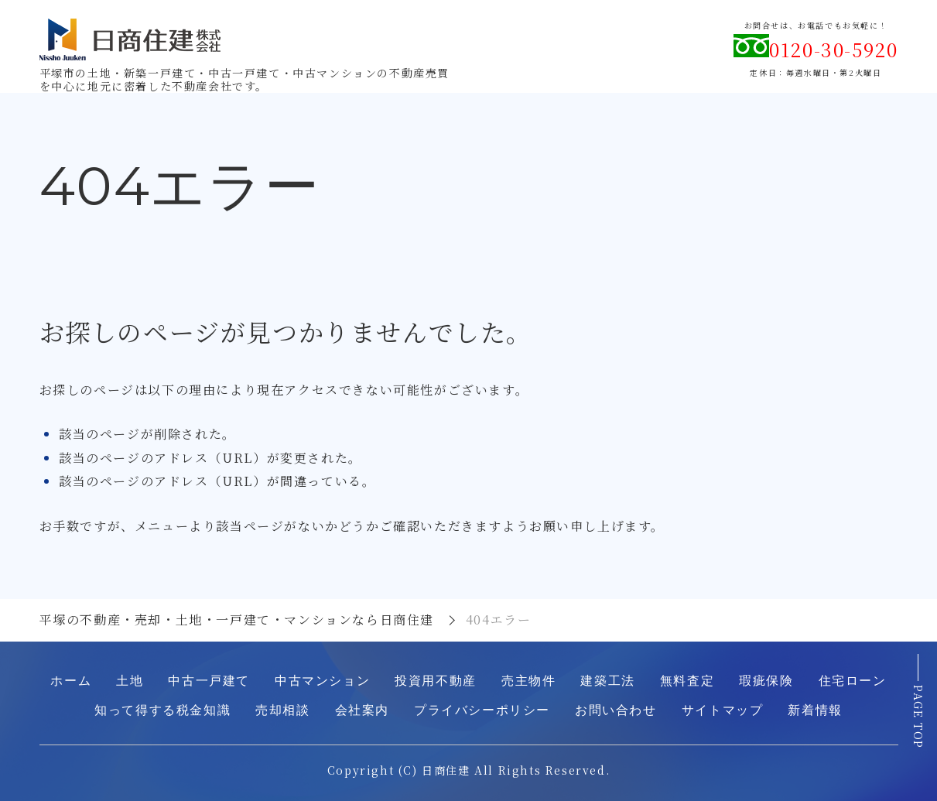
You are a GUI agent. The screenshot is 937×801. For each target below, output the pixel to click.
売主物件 (528, 680)
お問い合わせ (616, 710)
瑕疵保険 (766, 680)
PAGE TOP (918, 717)
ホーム (70, 680)
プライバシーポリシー (482, 710)
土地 (129, 680)
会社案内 (362, 710)
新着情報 (815, 710)
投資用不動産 (436, 680)
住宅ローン (853, 680)
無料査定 (687, 680)
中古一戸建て (209, 680)
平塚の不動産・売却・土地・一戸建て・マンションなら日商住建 (236, 619)
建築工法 (607, 680)
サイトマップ (723, 710)
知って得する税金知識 (162, 710)
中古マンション (322, 680)
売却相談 (282, 710)
